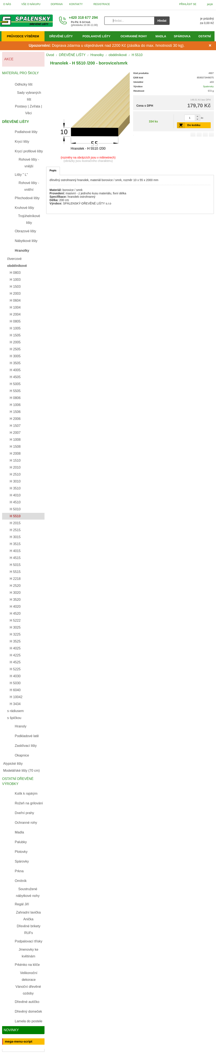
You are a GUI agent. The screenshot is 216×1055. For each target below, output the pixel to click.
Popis (53, 170)
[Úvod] (26, 20)
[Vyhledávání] (129, 20)
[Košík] (196, 20)
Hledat (161, 20)
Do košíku (193, 125)
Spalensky (208, 86)
